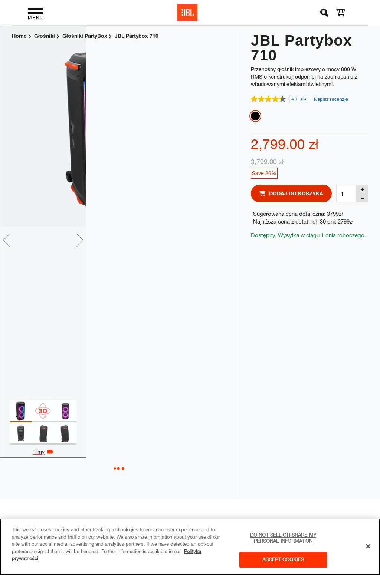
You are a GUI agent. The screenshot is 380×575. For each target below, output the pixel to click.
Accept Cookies (283, 559)
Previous (6, 240)
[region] (190, 547)
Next (233, 240)
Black (255, 116)
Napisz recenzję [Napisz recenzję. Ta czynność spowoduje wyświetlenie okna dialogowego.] (331, 99)
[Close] (368, 546)
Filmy (115, 452)
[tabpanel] (107, 126)
